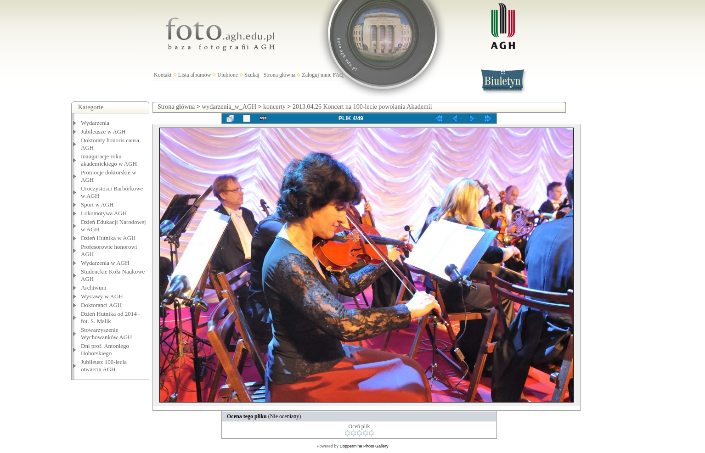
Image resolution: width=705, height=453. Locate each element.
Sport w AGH (97, 204)
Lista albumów (194, 75)
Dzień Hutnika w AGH (108, 238)
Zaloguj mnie (316, 75)
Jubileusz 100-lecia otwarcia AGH (104, 365)
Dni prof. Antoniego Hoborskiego (105, 349)
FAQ (338, 75)
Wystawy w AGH (102, 296)
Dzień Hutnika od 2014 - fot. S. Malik (110, 317)
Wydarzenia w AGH (105, 262)
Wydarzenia (95, 122)
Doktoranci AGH (101, 305)
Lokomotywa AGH (104, 213)
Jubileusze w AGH (103, 131)
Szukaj (251, 75)
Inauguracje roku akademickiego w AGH (109, 160)
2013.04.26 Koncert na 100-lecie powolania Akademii (362, 106)
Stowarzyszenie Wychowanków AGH (106, 333)
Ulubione (227, 75)
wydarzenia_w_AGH (229, 106)
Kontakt (163, 75)
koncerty (274, 106)
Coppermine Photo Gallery (363, 446)
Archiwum (94, 287)
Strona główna (280, 75)
